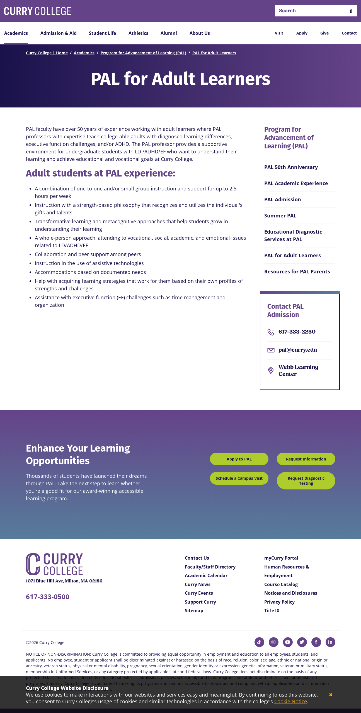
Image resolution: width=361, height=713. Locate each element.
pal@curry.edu (297, 350)
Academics (16, 33)
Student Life (102, 33)
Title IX (272, 610)
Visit (279, 33)
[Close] (331, 695)
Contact (349, 33)
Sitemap (194, 610)
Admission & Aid (58, 33)
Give (324, 33)
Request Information (306, 459)
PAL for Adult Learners (214, 52)
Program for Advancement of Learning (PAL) (143, 52)
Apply (301, 33)
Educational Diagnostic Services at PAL (293, 235)
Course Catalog (281, 584)
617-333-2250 (297, 332)
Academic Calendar (206, 575)
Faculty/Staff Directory (210, 567)
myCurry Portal (281, 558)
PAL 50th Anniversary (291, 167)
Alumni (169, 33)
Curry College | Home (47, 52)
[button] (351, 11)
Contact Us (197, 558)
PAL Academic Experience (296, 183)
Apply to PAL (239, 459)
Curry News (197, 584)
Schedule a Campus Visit (239, 478)
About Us (200, 33)
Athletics (138, 33)
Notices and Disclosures (290, 593)
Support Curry (200, 602)
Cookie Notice (290, 701)
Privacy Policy (279, 602)
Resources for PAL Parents (297, 271)
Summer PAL (280, 215)
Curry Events (199, 593)
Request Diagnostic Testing (306, 481)
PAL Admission (282, 199)
